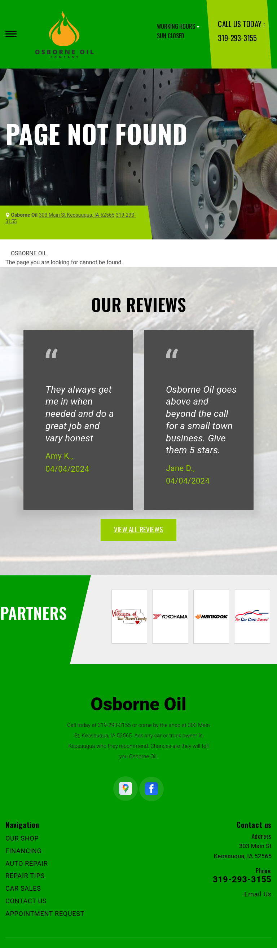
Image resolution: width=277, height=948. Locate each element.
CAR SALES (23, 888)
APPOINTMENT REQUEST (44, 913)
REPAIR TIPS (25, 875)
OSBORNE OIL (29, 253)
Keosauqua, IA (63, 378)
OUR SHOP (22, 838)
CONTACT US (26, 901)
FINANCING (23, 851)
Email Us (258, 894)
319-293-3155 (237, 37)
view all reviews (138, 529)
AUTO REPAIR (26, 863)
